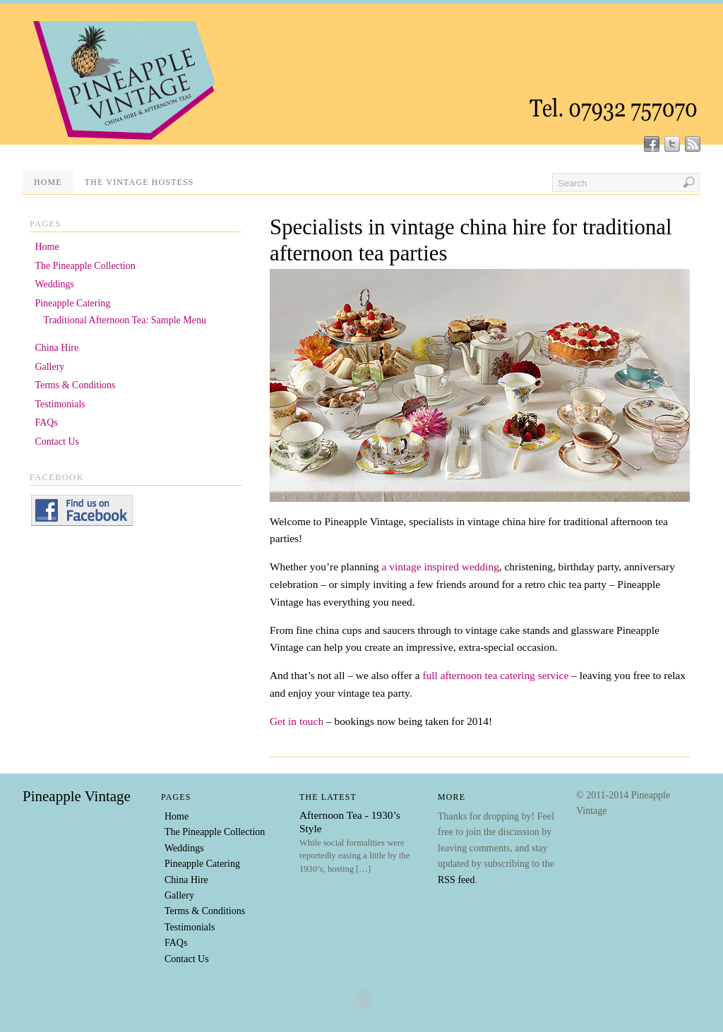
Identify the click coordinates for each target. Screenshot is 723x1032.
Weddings (54, 284)
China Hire (56, 347)
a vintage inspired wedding (440, 566)
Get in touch (298, 721)
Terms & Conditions (75, 385)
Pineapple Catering (72, 303)
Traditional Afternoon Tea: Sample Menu (124, 320)
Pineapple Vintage (77, 796)
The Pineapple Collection (85, 265)
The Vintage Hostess (139, 182)
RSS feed (456, 880)
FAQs (46, 422)
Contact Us (57, 441)
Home (48, 182)
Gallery (49, 366)
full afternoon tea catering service (495, 675)
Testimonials (60, 404)
